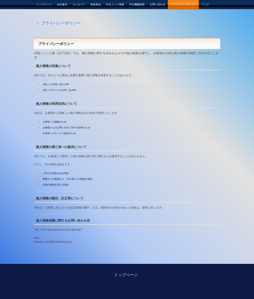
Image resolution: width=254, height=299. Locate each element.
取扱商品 (95, 4)
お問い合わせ (157, 4)
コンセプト (78, 4)
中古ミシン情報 (115, 4)
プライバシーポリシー (183, 4)
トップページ (44, 4)
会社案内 (62, 4)
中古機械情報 (137, 4)
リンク (205, 4)
